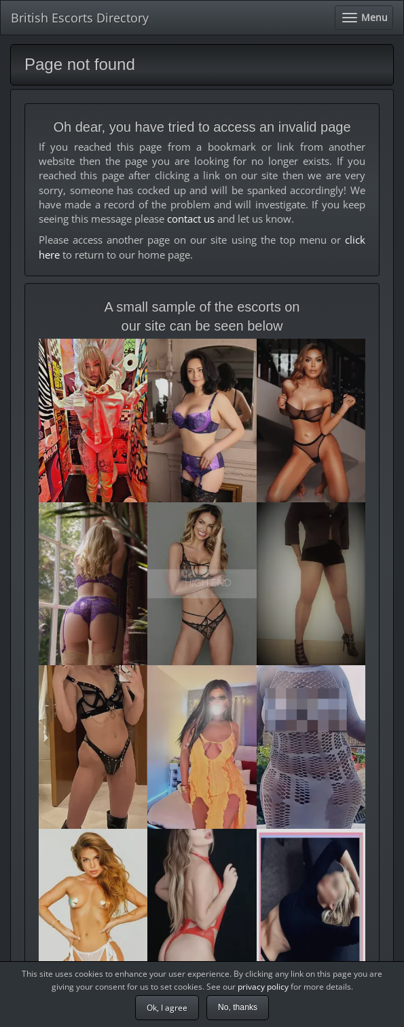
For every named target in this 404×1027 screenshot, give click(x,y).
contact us (191, 218)
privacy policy (263, 986)
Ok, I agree (167, 1007)
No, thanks (237, 1007)
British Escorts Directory (80, 18)
